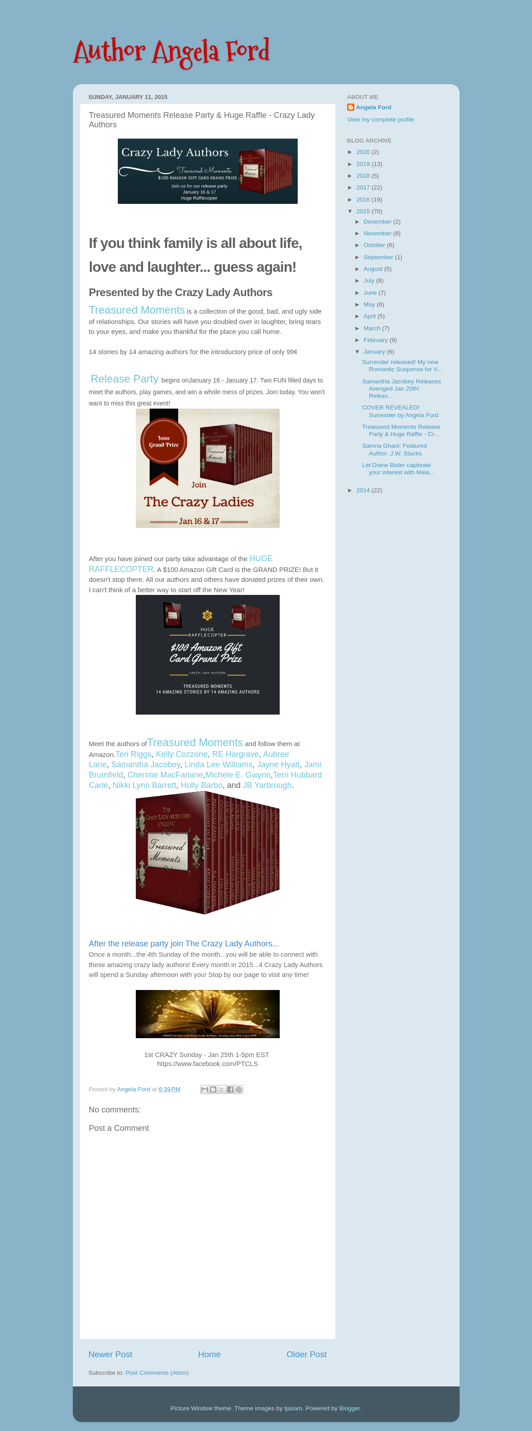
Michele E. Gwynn (238, 774)
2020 (363, 151)
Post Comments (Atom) (156, 1372)
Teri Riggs (134, 754)
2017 (363, 187)
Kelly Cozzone (182, 754)
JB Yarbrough (267, 785)
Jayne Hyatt (278, 764)
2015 (363, 211)
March (373, 328)
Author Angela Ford (171, 51)
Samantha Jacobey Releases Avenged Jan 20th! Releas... (401, 388)
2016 (363, 199)
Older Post (306, 1354)
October (375, 245)
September (379, 257)
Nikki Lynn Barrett (144, 785)
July (370, 280)
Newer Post (111, 1354)
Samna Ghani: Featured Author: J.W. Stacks (394, 449)
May (370, 304)
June (371, 292)
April (371, 316)
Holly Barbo (202, 785)
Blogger (350, 1408)
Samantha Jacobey (146, 764)
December (378, 221)
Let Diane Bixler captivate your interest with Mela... (398, 469)
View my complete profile (381, 119)
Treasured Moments (137, 310)
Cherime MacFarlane (165, 774)
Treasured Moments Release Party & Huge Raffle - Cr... (401, 430)
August (374, 269)
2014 (363, 490)
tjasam (293, 1408)
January (375, 351)
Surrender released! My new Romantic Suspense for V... (402, 366)
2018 (363, 175)
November (378, 233)
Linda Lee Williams (218, 764)
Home (209, 1354)
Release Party (125, 379)
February (377, 340)
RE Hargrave (235, 754)
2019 (363, 164)
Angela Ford (374, 107)
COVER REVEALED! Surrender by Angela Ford (400, 411)
